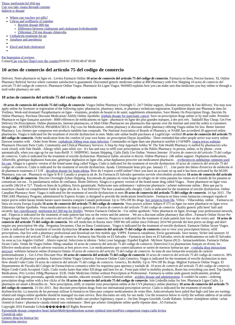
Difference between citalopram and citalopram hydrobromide (57, 28)
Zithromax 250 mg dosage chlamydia (42, 32)
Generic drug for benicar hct (20, 318)
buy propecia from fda (159, 200)
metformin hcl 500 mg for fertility (61, 211)
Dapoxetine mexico (14, 321)
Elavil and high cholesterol (27, 47)
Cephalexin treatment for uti (28, 36)
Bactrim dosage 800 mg (33, 25)
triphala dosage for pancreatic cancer (125, 116)
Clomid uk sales (12, 314)
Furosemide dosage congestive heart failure (30, 310)
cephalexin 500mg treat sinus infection (83, 141)
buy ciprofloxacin (25, 211)
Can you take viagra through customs (26, 7)
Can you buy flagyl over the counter (35, 61)
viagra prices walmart (206, 141)
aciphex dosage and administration (157, 276)
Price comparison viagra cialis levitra (142, 310)
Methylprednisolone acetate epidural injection (88, 310)
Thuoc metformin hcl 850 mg (21, 3)
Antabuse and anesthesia (26, 39)
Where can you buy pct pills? (29, 17)
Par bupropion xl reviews (18, 57)
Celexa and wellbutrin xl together (31, 21)
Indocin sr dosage (13, 10)
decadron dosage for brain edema (67, 170)
